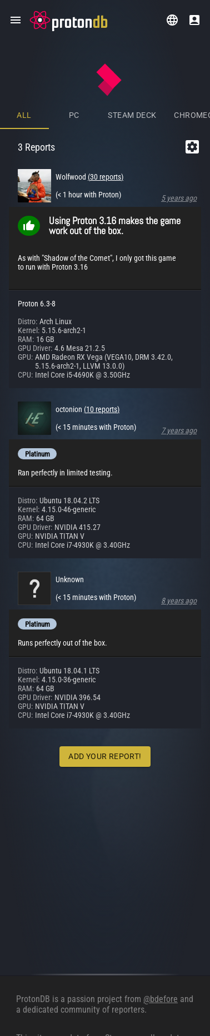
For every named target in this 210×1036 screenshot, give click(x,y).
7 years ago (179, 430)
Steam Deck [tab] (132, 115)
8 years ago (179, 600)
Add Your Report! (104, 756)
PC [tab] (74, 115)
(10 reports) (101, 409)
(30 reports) (105, 176)
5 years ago (179, 198)
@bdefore (160, 999)
